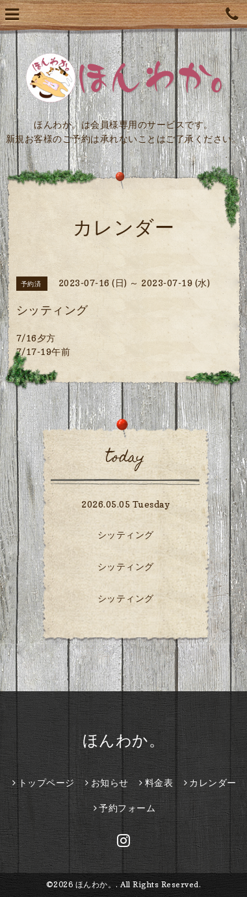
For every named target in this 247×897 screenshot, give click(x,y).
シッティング (126, 534)
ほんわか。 (124, 740)
